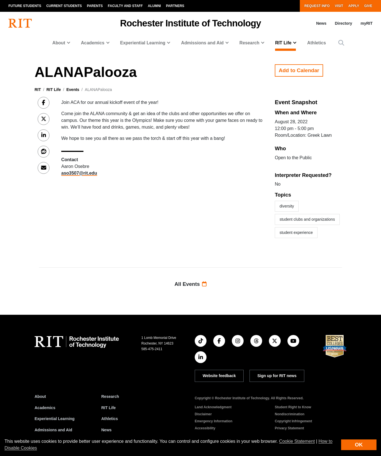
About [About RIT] (40, 396)
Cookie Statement (297, 441)
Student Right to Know (293, 407)
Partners (175, 6)
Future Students (24, 6)
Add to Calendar (299, 70)
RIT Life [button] (283, 42)
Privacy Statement (289, 428)
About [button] (58, 42)
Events (72, 89)
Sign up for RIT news (276, 375)
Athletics (316, 42)
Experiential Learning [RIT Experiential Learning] (54, 418)
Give (368, 6)
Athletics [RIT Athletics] (109, 418)
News (321, 23)
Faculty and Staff (125, 6)
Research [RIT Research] (110, 396)
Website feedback (219, 375)
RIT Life (53, 89)
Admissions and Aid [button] (202, 42)
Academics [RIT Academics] (45, 407)
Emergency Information (213, 421)
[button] (341, 42)
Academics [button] (93, 42)
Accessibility (205, 428)
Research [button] (249, 42)
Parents (95, 6)
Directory (343, 23)
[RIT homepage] (20, 23)
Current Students (64, 6)
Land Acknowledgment (213, 407)
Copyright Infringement (293, 421)
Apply (353, 6)
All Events (190, 284)
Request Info (317, 6)
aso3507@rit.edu (79, 173)
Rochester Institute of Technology (190, 23)
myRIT (366, 23)
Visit (339, 6)
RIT (38, 89)
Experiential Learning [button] (142, 42)
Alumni (154, 6)
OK (359, 445)
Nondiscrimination (289, 414)
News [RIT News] (106, 430)
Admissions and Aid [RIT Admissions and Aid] (53, 430)
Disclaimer (203, 414)
